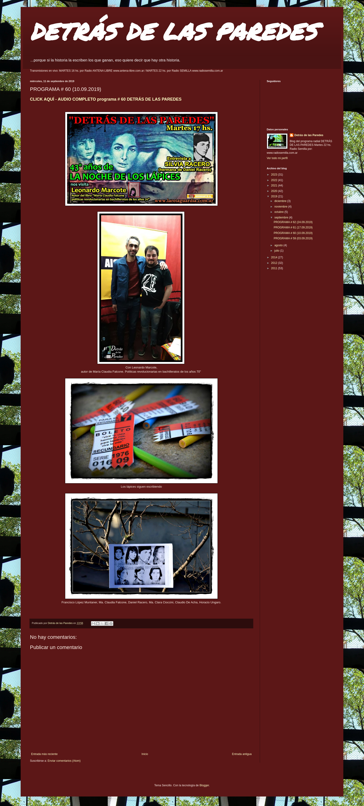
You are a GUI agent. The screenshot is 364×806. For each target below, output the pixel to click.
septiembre (281, 217)
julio (277, 250)
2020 (274, 191)
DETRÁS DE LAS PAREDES (173, 31)
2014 (274, 257)
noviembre (281, 206)
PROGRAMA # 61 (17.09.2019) (293, 227)
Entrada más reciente (44, 754)
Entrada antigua (242, 754)
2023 (274, 174)
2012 (274, 263)
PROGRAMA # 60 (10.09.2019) (293, 233)
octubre (279, 212)
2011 (274, 268)
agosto (278, 245)
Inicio (145, 754)
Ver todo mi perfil (277, 158)
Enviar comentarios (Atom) (64, 760)
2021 (274, 185)
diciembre (280, 201)
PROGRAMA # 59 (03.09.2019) (293, 238)
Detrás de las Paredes (308, 135)
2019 (274, 196)
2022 (274, 180)
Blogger (204, 785)
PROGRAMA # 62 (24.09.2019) (293, 222)
